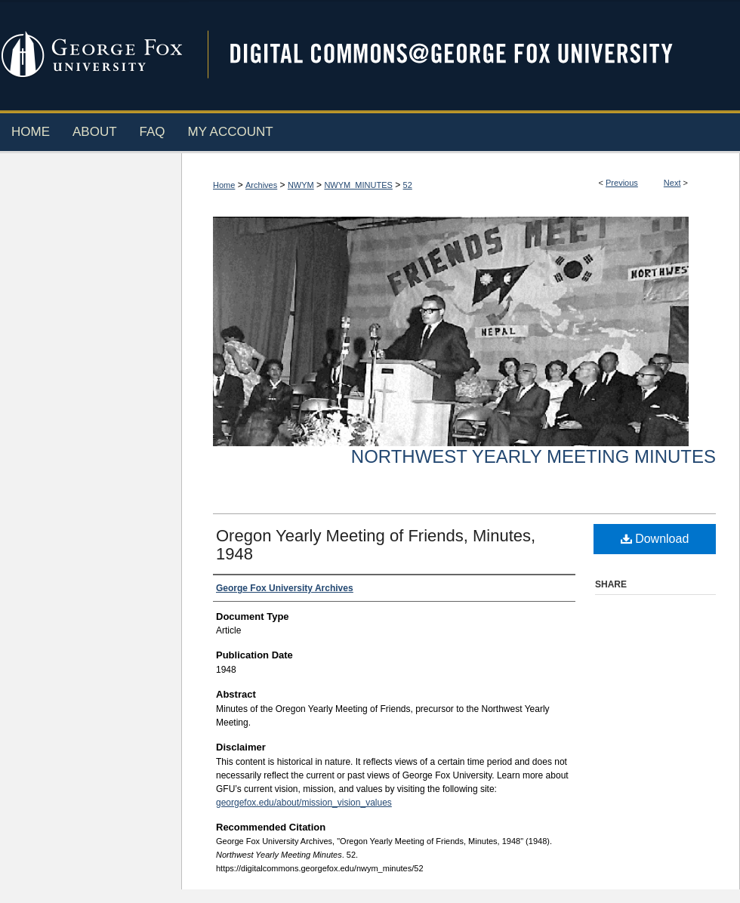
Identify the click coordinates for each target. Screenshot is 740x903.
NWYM (301, 185)
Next (672, 182)
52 (407, 185)
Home (224, 185)
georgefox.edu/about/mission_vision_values (304, 802)
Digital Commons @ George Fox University (464, 54)
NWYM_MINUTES (358, 185)
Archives (261, 185)
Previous (622, 182)
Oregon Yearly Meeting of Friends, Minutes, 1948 (375, 544)
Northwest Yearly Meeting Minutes (533, 456)
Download (655, 538)
